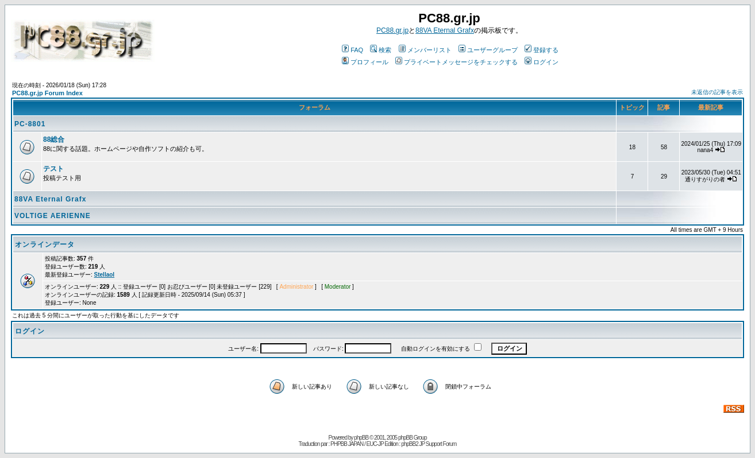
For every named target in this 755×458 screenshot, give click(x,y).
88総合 (53, 139)
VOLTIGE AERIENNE (52, 216)
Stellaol (104, 274)
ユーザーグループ (488, 49)
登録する (541, 49)
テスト (53, 169)
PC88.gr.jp (392, 30)
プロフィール (365, 62)
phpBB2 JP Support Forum (428, 444)
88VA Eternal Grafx (444, 30)
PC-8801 (29, 124)
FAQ (352, 49)
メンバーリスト (425, 49)
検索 (380, 49)
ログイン (541, 62)
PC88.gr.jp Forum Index (47, 93)
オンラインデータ (45, 244)
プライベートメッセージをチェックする (456, 62)
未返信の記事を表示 (717, 92)
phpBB (361, 437)
